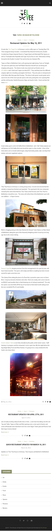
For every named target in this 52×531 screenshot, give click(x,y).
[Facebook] (20, 521)
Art (3, 478)
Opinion (5, 500)
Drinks (4, 482)
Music (4, 495)
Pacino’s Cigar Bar (6, 268)
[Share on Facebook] (45, 402)
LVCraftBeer (4, 70)
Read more (5, 432)
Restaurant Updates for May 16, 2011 (26, 43)
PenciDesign (44, 528)
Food (4, 491)
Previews (5, 504)
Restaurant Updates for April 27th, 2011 (26, 415)
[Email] (29, 24)
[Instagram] (27, 24)
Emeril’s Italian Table (7, 343)
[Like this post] (43, 402)
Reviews (5, 508)
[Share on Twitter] (47, 402)
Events (5, 487)
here (6, 82)
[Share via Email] (50, 402)
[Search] (50, 3)
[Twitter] (24, 24)
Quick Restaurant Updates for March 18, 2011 (26, 445)
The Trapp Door (13, 49)
